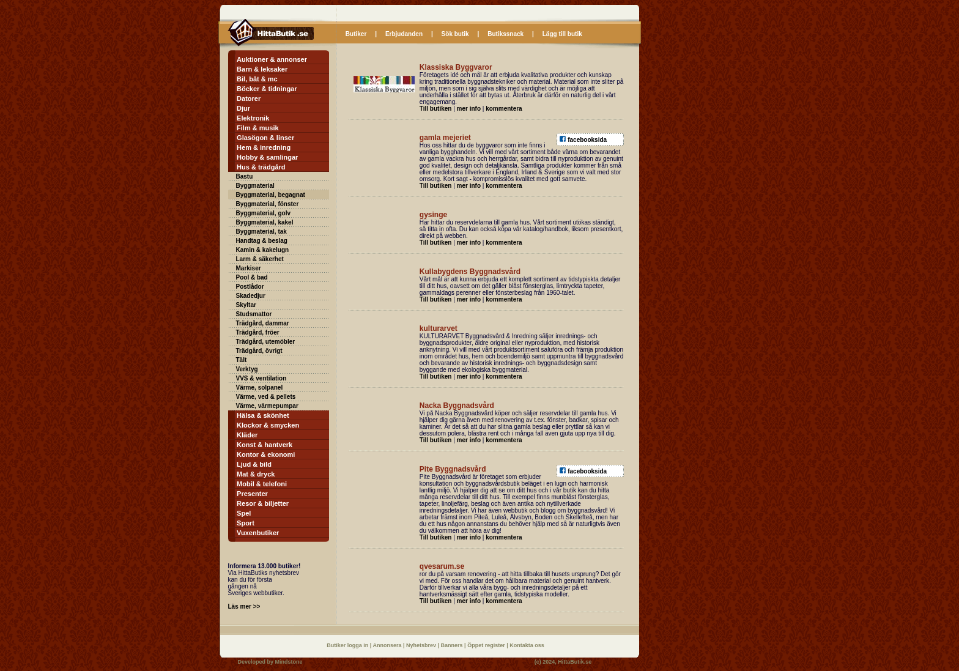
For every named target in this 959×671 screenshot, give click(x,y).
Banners (453, 645)
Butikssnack (505, 34)
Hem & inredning (264, 147)
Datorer (249, 98)
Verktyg (247, 369)
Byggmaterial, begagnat (270, 194)
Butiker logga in (348, 645)
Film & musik (257, 128)
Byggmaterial (255, 185)
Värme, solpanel (259, 387)
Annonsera (387, 645)
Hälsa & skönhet (263, 415)
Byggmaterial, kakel (265, 222)
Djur (243, 108)
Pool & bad (252, 277)
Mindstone (289, 662)
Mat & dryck (256, 474)
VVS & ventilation (261, 378)
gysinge (433, 214)
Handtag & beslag (261, 240)
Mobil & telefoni (262, 483)
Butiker (356, 34)
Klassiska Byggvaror (456, 67)
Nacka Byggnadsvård (457, 405)
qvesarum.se (442, 566)
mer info (469, 108)
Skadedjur (250, 295)
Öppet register (486, 645)
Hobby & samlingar (267, 157)
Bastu (244, 176)
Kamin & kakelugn (262, 250)
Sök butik (455, 34)
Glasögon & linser (265, 137)
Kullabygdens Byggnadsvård (470, 271)
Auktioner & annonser (272, 59)
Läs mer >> (244, 606)
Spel (244, 513)
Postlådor (250, 286)
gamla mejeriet (445, 137)
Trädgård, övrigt (259, 350)
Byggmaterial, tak (261, 231)
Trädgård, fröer (258, 332)
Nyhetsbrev (422, 645)
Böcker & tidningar (267, 88)
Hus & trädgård (261, 167)
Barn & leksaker (262, 69)
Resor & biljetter (263, 503)
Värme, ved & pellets (266, 396)
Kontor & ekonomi (266, 454)
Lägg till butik (562, 34)
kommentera (504, 108)
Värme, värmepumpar (267, 405)
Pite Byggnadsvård (453, 469)
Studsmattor (254, 314)
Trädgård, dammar (262, 323)
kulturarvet (438, 328)
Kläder (247, 435)
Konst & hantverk (264, 444)
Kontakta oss (526, 645)
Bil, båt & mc (257, 79)
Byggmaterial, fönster (267, 204)
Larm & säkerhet (260, 259)
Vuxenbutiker (258, 532)
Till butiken (436, 108)
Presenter (252, 493)
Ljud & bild (254, 464)
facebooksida (587, 139)
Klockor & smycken (268, 425)
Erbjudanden (404, 34)
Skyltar (246, 305)
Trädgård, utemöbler (265, 341)
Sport (245, 523)
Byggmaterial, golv (263, 213)
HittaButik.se (574, 662)
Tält (241, 360)
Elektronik (253, 118)
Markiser (248, 268)
